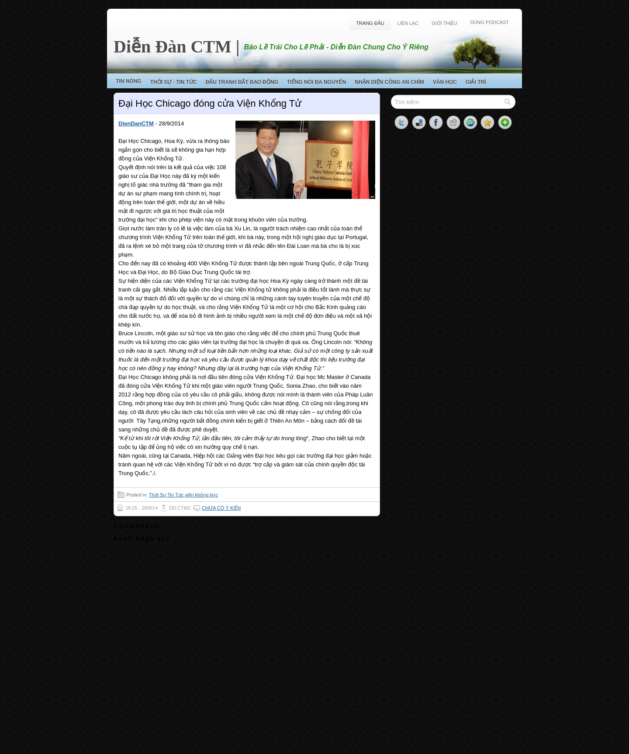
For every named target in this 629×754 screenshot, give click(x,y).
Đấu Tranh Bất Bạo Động (242, 82)
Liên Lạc (408, 23)
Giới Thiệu (444, 23)
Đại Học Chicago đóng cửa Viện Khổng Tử (209, 103)
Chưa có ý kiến (221, 508)
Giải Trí (476, 82)
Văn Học (445, 82)
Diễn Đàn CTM (173, 46)
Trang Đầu (370, 23)
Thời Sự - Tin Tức (173, 82)
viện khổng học (201, 494)
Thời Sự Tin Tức (166, 494)
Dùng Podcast (489, 22)
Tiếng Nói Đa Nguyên (316, 82)
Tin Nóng (129, 81)
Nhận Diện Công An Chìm (389, 82)
